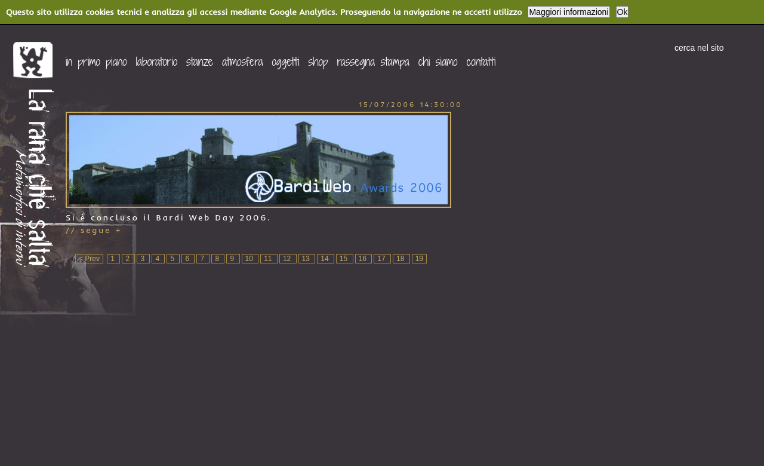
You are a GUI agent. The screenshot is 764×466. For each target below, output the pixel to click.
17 (382, 259)
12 (288, 259)
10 (250, 259)
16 (364, 259)
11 (269, 259)
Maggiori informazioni (568, 12)
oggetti (286, 61)
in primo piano (96, 61)
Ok (622, 12)
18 (401, 259)
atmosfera (242, 61)
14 (326, 259)
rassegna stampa (373, 61)
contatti (481, 61)
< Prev (89, 259)
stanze (199, 61)
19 (419, 259)
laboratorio (156, 61)
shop (318, 61)
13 (307, 259)
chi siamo (438, 61)
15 (345, 259)
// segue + (94, 230)
